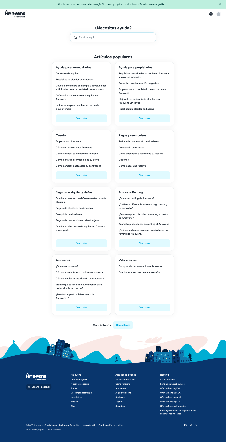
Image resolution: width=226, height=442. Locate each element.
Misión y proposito (80, 384)
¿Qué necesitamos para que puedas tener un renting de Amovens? (143, 232)
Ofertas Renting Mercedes (173, 406)
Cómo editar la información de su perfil (77, 159)
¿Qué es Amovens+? (67, 266)
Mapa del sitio (89, 425)
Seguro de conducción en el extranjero (77, 220)
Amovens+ (120, 388)
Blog (73, 406)
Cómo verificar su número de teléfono (77, 153)
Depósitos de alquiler (67, 73)
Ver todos (81, 118)
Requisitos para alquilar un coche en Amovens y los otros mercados (144, 75)
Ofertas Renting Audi (170, 397)
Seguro (118, 401)
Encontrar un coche (125, 379)
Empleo (74, 401)
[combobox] (113, 37)
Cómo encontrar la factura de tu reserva (141, 153)
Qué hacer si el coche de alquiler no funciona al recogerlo (80, 228)
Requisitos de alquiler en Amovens (74, 79)
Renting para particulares (172, 384)
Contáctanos (123, 325)
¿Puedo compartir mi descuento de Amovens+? (75, 296)
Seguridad (120, 406)
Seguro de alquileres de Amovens (74, 208)
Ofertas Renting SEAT (171, 392)
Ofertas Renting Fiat (170, 388)
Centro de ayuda (79, 379)
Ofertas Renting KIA (170, 401)
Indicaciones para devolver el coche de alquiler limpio (77, 107)
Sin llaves (120, 397)
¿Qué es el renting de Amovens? (136, 198)
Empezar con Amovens (68, 141)
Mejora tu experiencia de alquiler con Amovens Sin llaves (139, 101)
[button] (221, 4)
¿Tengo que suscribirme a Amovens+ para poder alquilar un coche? (79, 286)
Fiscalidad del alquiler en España (136, 108)
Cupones (124, 159)
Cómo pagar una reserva (132, 165)
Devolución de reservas (131, 147)
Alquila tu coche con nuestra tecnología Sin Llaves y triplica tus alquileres (110, 4)
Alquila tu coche (123, 392)
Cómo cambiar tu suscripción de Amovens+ (80, 278)
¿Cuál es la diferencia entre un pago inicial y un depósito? (143, 206)
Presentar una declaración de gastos (139, 83)
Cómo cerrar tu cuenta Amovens (74, 147)
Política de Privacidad (69, 425)
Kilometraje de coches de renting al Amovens (144, 224)
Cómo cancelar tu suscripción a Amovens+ (79, 272)
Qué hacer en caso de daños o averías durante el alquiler (81, 200)
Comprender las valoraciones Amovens (140, 266)
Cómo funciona (122, 384)
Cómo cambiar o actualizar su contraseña (78, 165)
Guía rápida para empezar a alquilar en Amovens (77, 97)
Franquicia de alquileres (69, 214)
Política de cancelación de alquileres (139, 141)
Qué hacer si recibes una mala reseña (139, 272)
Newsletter (76, 397)
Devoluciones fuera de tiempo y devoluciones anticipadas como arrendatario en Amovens (81, 87)
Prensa (74, 388)
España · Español (39, 386)
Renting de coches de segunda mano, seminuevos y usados (178, 412)
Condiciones (50, 425)
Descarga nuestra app (81, 392)
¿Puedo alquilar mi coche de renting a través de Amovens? (143, 216)
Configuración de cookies (110, 425)
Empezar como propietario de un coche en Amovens (142, 91)
